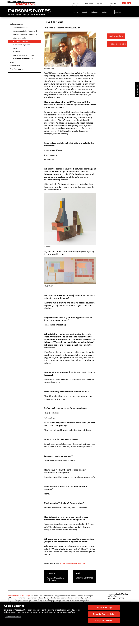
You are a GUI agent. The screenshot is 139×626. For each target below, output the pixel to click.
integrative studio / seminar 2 (25, 34)
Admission (89, 4)
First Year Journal (16, 69)
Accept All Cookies (103, 622)
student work (15, 66)
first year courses (17, 24)
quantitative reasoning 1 (23, 59)
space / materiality (20, 41)
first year (94, 12)
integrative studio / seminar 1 (25, 31)
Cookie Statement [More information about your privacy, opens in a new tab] (13, 618)
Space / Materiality (117, 44)
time (15, 48)
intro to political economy (23, 55)
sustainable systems (21, 45)
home (75, 12)
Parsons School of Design (19, 596)
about (84, 12)
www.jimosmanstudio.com (73, 563)
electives (16, 52)
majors (104, 12)
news (12, 62)
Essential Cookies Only (103, 615)
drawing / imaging (20, 27)
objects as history (20, 38)
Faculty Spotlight (116, 36)
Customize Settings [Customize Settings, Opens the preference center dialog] (103, 609)
